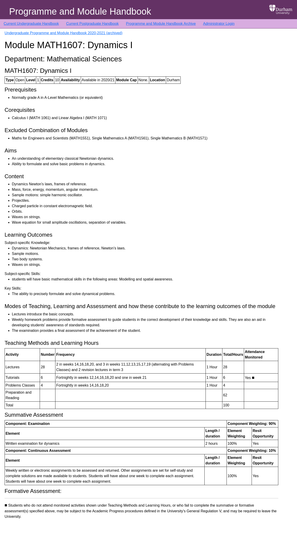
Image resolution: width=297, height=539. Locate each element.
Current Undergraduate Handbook (31, 24)
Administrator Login (218, 24)
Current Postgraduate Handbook (92, 24)
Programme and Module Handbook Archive (161, 24)
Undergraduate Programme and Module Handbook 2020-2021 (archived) (63, 33)
